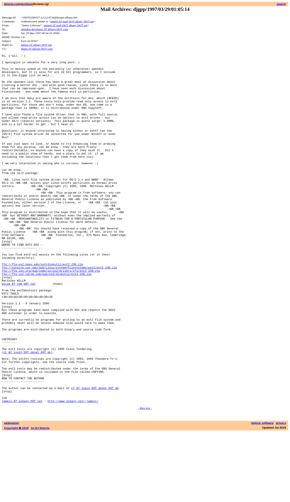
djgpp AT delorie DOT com (37, 48)
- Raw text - (145, 477)
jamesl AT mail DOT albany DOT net (72, 21)
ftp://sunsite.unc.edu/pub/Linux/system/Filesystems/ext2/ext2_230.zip (59, 310)
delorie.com (12, 4)
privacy (281, 492)
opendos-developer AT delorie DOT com (44, 29)
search (281, 4)
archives (27, 4)
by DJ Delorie (40, 497)
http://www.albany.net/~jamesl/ (73, 471)
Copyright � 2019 (16, 497)
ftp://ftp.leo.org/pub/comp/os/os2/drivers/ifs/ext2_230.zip (51, 314)
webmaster (11, 492)
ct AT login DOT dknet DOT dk (27, 412)
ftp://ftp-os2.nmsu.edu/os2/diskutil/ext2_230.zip (42, 306)
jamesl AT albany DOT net (36, 44)
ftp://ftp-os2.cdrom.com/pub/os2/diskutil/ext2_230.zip (46, 318)
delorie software (262, 492)
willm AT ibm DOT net (19, 330)
